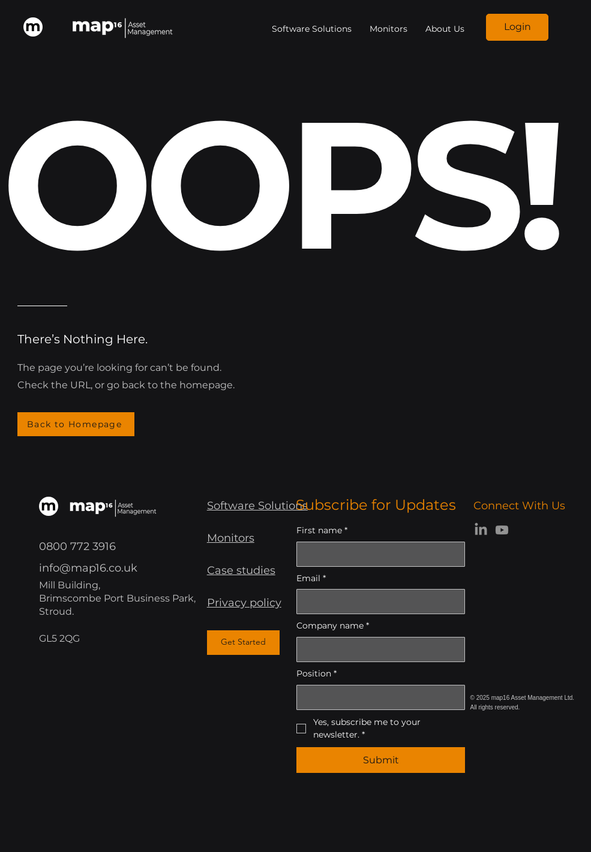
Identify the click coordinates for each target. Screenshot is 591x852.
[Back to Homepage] (75, 424)
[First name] (377, 554)
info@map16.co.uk (88, 568)
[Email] (377, 602)
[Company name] (377, 649)
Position (316, 674)
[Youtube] (501, 529)
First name (321, 531)
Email (311, 579)
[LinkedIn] (480, 529)
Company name (332, 626)
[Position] (377, 697)
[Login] (517, 27)
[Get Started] (243, 642)
